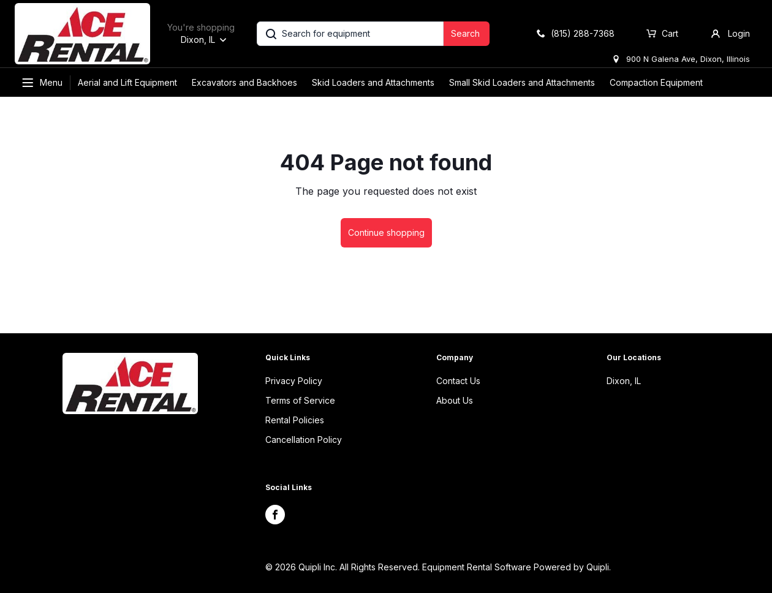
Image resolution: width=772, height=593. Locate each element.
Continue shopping (386, 232)
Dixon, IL (624, 381)
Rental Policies (294, 420)
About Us (454, 400)
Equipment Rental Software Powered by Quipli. (516, 567)
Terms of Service (300, 400)
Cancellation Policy (303, 439)
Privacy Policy (293, 381)
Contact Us (458, 381)
